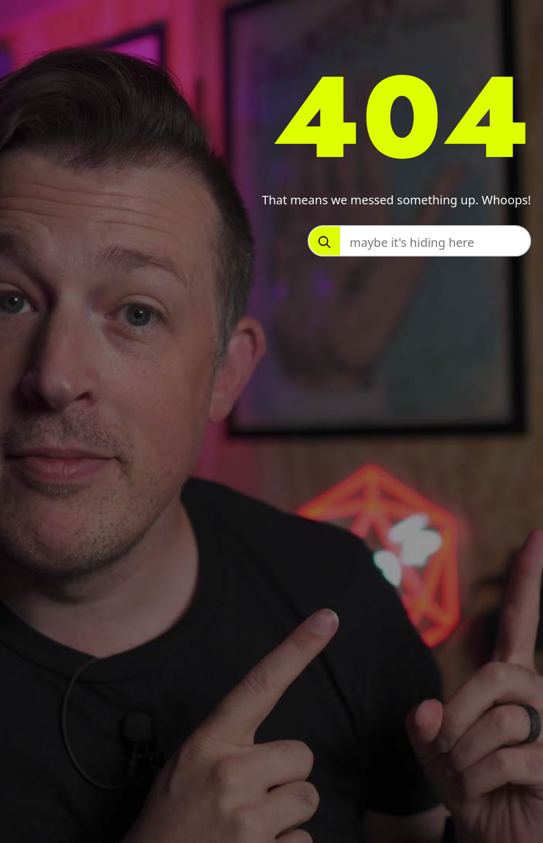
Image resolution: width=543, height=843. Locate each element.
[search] (324, 242)
